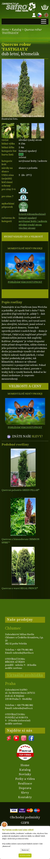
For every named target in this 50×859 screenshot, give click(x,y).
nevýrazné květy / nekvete (33, 221)
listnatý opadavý (28, 217)
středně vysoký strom (30, 224)
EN (45, 14)
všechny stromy (27, 228)
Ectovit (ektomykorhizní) (32, 212)
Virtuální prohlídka (25, 675)
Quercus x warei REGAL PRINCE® (20, 588)
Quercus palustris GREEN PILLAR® (20, 490)
